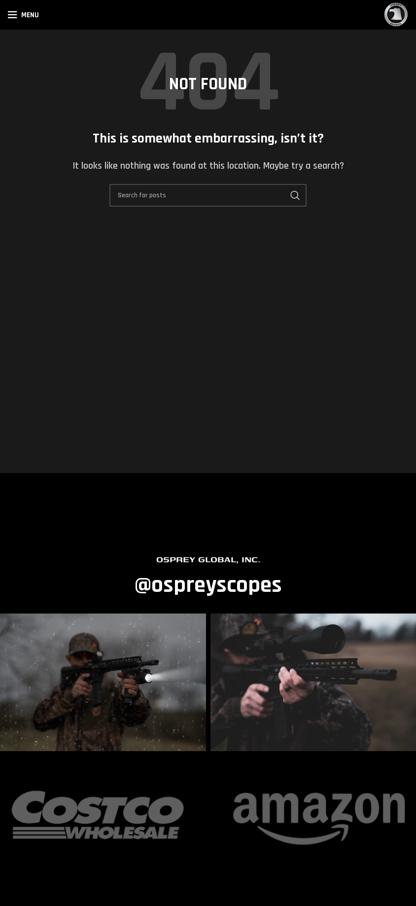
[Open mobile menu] (23, 15)
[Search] (208, 195)
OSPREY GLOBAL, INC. (208, 559)
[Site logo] (396, 14)
